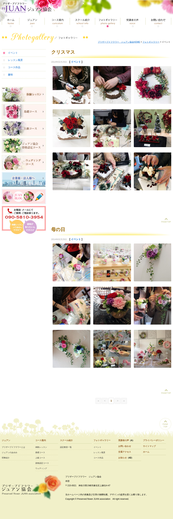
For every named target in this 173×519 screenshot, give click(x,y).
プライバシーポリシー (153, 440)
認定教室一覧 (66, 447)
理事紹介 (6, 458)
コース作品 (14, 67)
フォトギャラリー (107, 22)
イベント (13, 52)
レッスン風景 (15, 60)
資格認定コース (42, 463)
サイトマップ (149, 446)
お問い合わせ (158, 22)
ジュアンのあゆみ (9, 452)
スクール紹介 (82, 22)
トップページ (10, 22)
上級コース (40, 458)
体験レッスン (41, 447)
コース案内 (57, 22)
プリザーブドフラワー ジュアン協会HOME (119, 42)
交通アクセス (124, 452)
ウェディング (41, 468)
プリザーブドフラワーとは (13, 447)
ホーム (146, 452)
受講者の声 (133, 22)
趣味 (10, 74)
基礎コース (40, 452)
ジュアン (32, 22)
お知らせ (122, 457)
